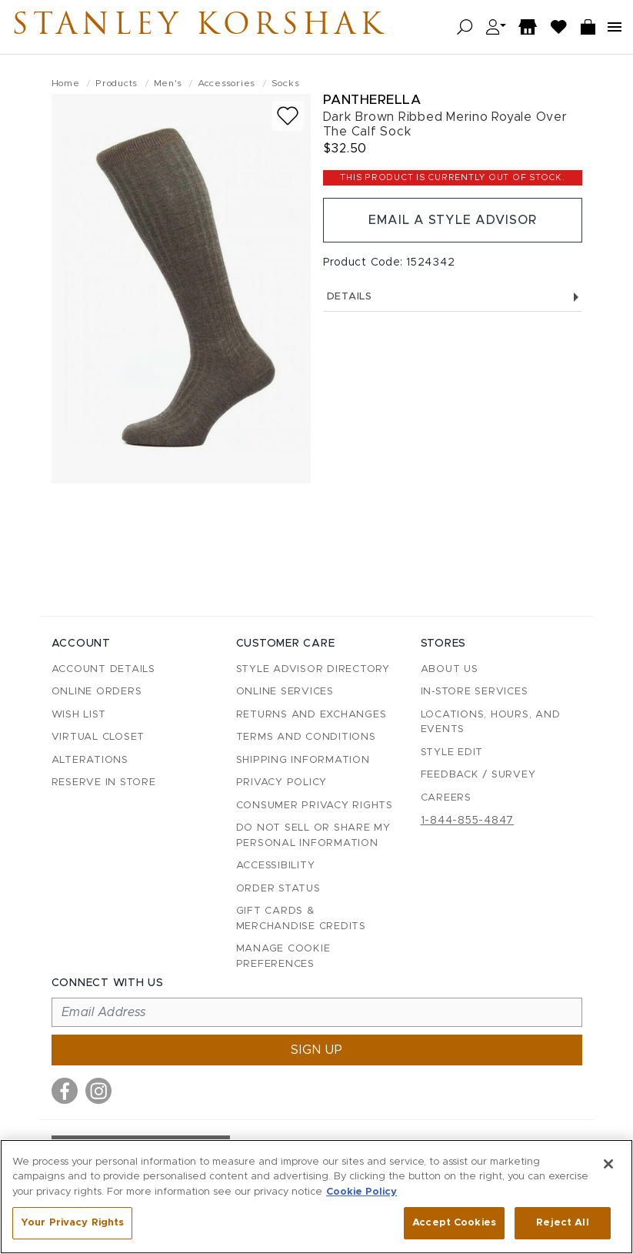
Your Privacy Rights (72, 1223)
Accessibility (275, 866)
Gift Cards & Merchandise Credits (301, 918)
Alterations (90, 760)
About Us (449, 669)
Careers (446, 798)
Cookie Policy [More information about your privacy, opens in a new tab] (361, 1192)
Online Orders (97, 692)
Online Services (285, 692)
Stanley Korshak (199, 27)
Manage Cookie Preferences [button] (283, 956)
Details (452, 297)
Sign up (317, 1050)
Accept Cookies (454, 1223)
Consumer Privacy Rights (314, 806)
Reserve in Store (104, 782)
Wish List (79, 715)
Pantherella (372, 99)
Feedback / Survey (478, 775)
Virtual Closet (98, 737)
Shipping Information (303, 760)
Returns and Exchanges (311, 715)
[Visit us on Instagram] (98, 1091)
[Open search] (465, 27)
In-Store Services (474, 692)
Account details (103, 669)
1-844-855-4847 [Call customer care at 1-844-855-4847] (468, 820)
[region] (316, 1196)
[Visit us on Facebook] (65, 1091)
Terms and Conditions (306, 737)
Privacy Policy (282, 782)
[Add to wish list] (287, 116)
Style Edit (452, 752)
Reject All (562, 1223)
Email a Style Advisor (452, 220)
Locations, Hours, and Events (491, 722)
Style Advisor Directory (313, 669)
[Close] (608, 1164)
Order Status (278, 889)
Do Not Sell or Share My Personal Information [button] (313, 835)
